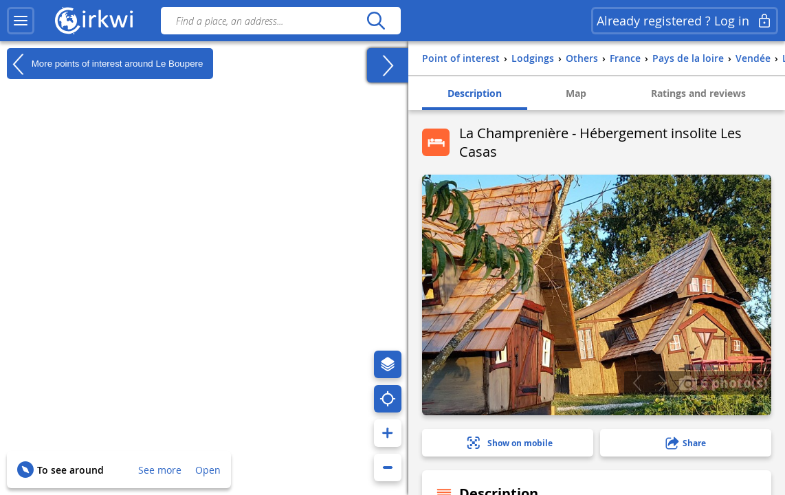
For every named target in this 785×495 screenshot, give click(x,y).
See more (159, 469)
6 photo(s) (723, 382)
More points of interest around (105, 64)
